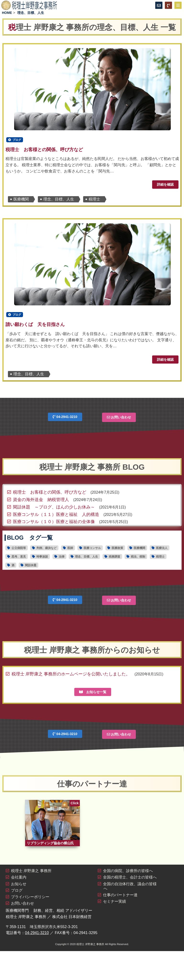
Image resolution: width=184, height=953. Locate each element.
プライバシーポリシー (30, 899)
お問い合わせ (119, 419)
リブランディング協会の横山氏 (50, 845)
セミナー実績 (114, 903)
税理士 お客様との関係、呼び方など (44, 150)
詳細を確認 (165, 185)
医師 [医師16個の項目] (70, 549)
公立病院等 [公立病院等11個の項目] (19, 549)
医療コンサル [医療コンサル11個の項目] (92, 549)
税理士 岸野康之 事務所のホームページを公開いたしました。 (71, 675)
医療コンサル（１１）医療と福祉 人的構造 (56, 515)
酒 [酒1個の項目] (13, 566)
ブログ (16, 140)
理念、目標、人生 (58, 200)
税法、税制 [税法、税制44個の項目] (138, 558)
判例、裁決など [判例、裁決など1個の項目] (46, 549)
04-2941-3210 (65, 418)
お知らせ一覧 (92, 693)
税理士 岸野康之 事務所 (31, 873)
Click (75, 804)
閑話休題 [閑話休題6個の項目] (30, 566)
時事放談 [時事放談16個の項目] (42, 558)
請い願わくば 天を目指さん (35, 325)
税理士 (94, 200)
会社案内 (18, 879)
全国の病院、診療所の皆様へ (128, 873)
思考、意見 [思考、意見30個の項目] (19, 558)
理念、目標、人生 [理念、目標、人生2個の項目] (86, 558)
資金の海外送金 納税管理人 (41, 500)
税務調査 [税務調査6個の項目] (114, 558)
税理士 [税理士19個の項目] (160, 558)
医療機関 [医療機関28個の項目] (139, 549)
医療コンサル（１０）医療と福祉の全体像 (54, 523)
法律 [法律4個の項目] (61, 558)
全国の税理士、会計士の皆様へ (130, 879)
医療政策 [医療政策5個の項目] (117, 549)
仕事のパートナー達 (120, 897)
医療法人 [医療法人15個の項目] (161, 549)
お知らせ (18, 886)
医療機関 (21, 200)
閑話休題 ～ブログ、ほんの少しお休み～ (54, 508)
